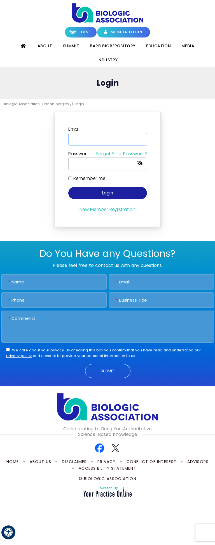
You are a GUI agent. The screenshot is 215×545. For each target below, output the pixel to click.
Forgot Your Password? (121, 154)
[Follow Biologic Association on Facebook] (99, 448)
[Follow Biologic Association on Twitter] (115, 448)
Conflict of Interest (152, 461)
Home (24, 46)
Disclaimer (74, 461)
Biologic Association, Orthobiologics (36, 104)
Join (83, 32)
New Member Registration (107, 209)
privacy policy (19, 355)
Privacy (106, 461)
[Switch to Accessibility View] (8, 532)
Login (107, 193)
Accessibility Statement (107, 468)
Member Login (126, 32)
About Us (41, 461)
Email (74, 129)
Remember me (89, 178)
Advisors (198, 461)
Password (107, 154)
